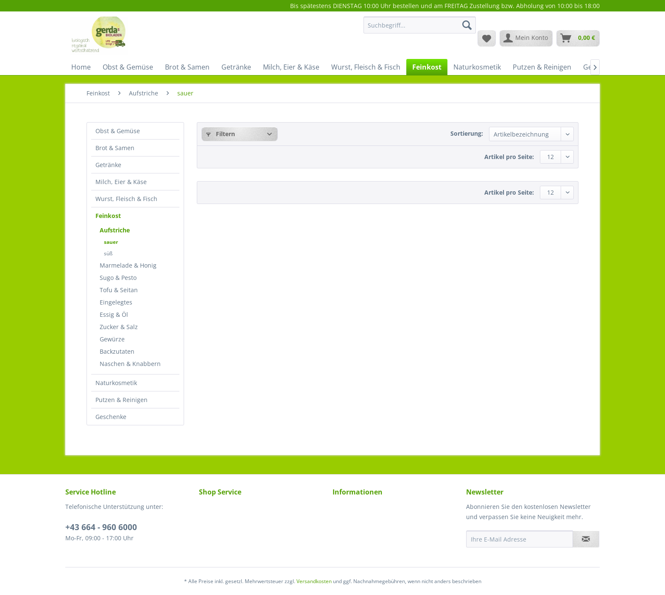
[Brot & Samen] (187, 67)
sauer (111, 242)
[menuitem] (419, 29)
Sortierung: (466, 133)
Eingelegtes (116, 302)
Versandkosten (314, 581)
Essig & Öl (114, 314)
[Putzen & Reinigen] (542, 67)
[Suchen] (467, 25)
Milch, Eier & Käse (121, 182)
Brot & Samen (114, 148)
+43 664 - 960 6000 (101, 527)
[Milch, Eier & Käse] (291, 67)
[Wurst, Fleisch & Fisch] (365, 67)
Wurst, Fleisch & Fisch (126, 199)
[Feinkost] (426, 67)
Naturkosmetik (116, 383)
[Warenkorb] (578, 38)
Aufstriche (115, 230)
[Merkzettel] (487, 38)
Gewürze (112, 339)
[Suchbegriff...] (419, 25)
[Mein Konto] (526, 38)
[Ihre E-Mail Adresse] (519, 539)
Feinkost (108, 216)
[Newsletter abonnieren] (586, 539)
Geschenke (110, 417)
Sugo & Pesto (118, 278)
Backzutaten (117, 351)
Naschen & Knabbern (130, 364)
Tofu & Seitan (119, 290)
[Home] (81, 67)
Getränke (108, 165)
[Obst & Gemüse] (128, 67)
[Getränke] (236, 67)
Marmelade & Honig (128, 265)
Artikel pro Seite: (509, 157)
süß (108, 253)
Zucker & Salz (119, 327)
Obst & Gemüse (117, 131)
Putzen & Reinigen (121, 400)
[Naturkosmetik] (477, 67)
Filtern (220, 134)
